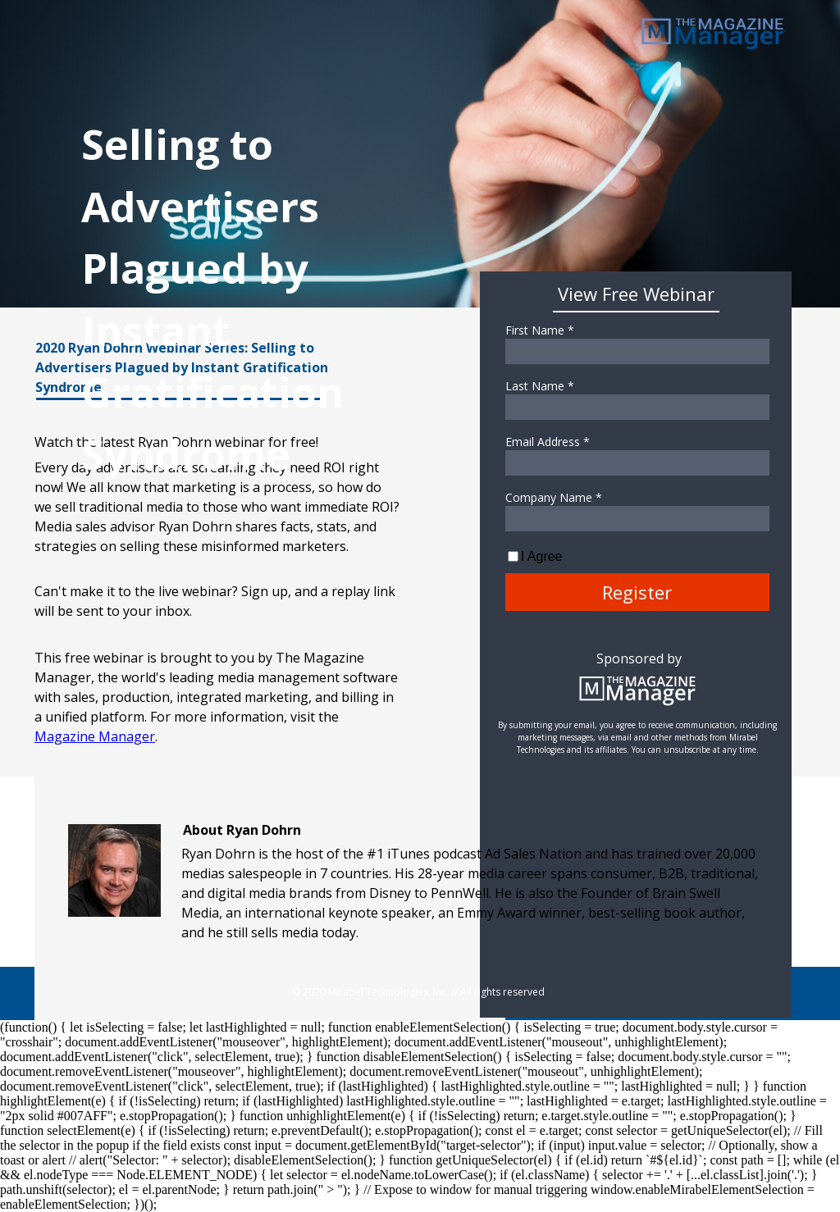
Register (637, 592)
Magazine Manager (94, 736)
